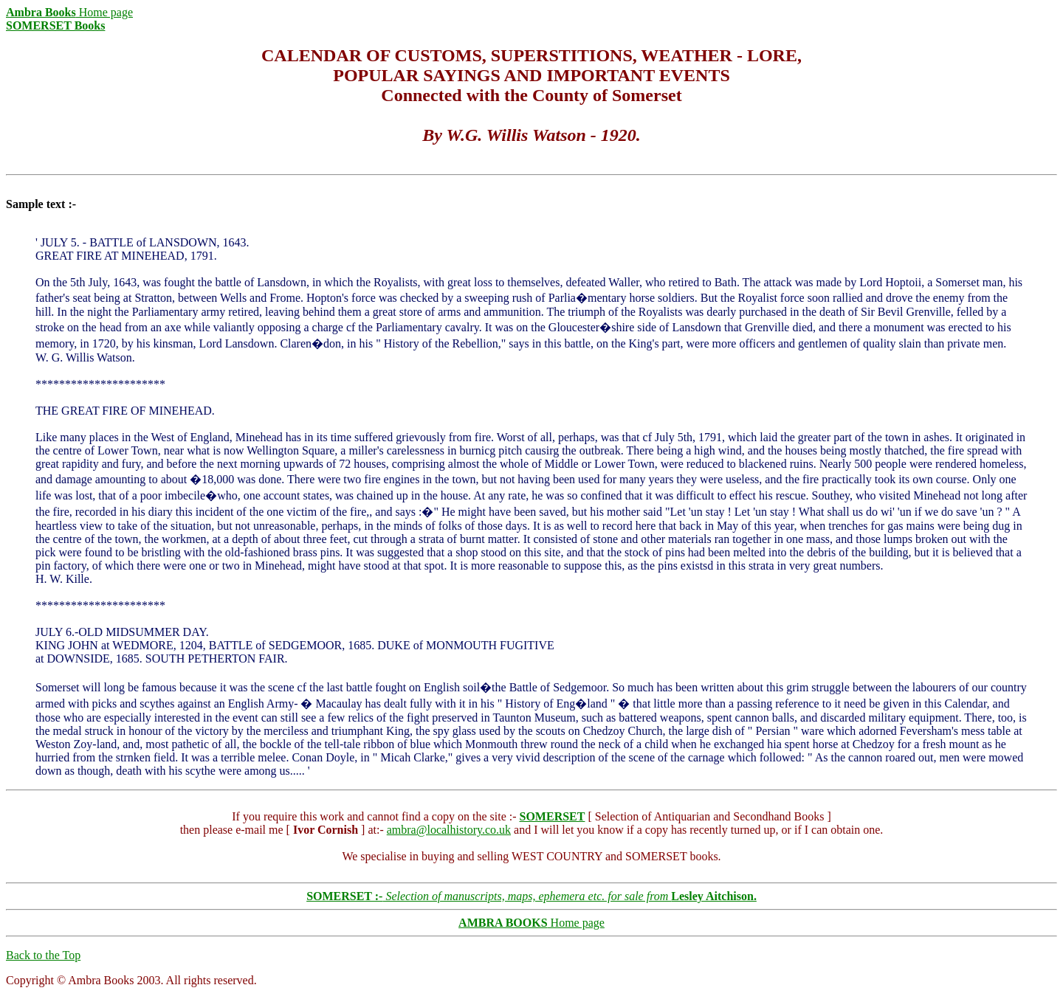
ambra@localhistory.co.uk (449, 829)
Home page (69, 12)
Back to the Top (43, 955)
